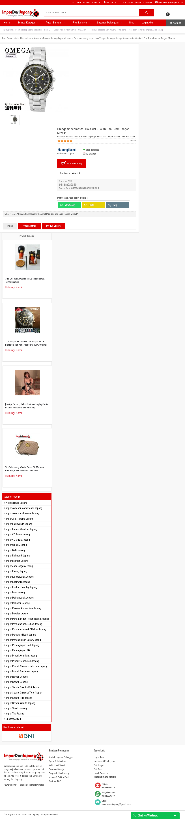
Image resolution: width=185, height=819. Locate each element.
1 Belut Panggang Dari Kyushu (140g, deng (108, 30)
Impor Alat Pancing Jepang (19, 518)
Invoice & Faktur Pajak (59, 777)
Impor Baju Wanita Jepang (19, 524)
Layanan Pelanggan (109, 22)
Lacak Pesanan (101, 773)
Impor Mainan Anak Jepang (20, 597)
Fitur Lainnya (81, 22)
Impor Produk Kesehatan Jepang (22, 661)
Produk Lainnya (53, 225)
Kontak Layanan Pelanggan (61, 757)
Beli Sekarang (71, 163)
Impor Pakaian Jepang (17, 613)
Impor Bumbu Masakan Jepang (21, 529)
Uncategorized (13, 719)
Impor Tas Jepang (15, 713)
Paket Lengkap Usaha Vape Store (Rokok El (32, 30)
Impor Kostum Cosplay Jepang (21, 587)
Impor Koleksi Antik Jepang (20, 576)
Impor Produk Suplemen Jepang (22, 671)
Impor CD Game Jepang (18, 534)
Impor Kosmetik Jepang (18, 581)
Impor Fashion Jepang (17, 560)
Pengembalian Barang (59, 773)
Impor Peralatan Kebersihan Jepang (24, 624)
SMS (89, 205)
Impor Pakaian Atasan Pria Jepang (23, 608)
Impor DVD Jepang (15, 550)
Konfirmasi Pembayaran (104, 761)
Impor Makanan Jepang (18, 603)
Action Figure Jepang (16, 502)
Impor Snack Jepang (16, 708)
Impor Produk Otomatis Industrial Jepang (27, 666)
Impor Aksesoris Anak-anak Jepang (24, 508)
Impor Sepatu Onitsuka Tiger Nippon (24, 692)
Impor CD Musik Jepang (18, 539)
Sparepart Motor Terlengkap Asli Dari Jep (146, 30)
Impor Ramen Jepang (17, 676)
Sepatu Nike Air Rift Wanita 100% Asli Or (70, 30)
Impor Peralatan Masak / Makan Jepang (26, 629)
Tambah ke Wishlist (70, 173)
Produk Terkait (29, 225)
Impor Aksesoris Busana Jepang (42, 38)
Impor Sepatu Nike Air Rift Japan (22, 687)
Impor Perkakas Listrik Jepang (21, 634)
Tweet (133, 140)
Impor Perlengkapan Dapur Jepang (23, 639)
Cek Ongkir (99, 765)
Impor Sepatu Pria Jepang (19, 697)
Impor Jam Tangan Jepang (101, 38)
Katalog (175, 22)
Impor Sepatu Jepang (17, 682)
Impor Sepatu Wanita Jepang (20, 703)
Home (7, 22)
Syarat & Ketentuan (57, 761)
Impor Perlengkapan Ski (18, 650)
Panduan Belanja (56, 769)
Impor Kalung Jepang (16, 571)
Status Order (110, 2)
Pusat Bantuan (55, 22)
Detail (10, 225)
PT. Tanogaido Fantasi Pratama (29, 784)
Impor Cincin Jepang (16, 544)
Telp (112, 205)
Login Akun (148, 22)
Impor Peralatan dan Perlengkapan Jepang (27, 618)
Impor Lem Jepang (15, 592)
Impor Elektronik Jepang (18, 555)
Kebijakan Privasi (57, 765)
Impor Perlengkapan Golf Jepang (22, 645)
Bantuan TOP (55, 781)
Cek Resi (98, 769)
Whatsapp (67, 205)
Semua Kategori (28, 22)
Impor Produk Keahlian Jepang (21, 655)
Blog (131, 22)
